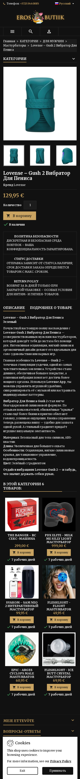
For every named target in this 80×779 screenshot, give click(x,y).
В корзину (19, 216)
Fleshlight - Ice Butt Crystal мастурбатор (58, 673)
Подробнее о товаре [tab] (51, 308)
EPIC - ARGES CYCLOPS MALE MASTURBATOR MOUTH (22, 675)
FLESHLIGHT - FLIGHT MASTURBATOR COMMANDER (59, 608)
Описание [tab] (14, 308)
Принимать (57, 771)
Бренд (8, 185)
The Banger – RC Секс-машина (22, 537)
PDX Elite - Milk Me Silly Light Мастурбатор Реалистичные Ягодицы (59, 542)
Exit (22, 771)
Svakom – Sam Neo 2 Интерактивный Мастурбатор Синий (21, 608)
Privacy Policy (60, 761)
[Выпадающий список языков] (65, 3)
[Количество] (30, 205)
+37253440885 (29, 3)
